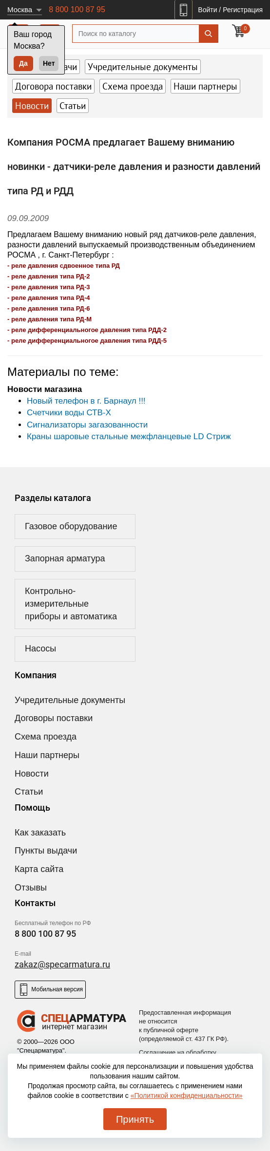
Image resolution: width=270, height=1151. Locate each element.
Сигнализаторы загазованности (87, 424)
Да (23, 63)
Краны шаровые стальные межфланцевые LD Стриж (129, 436)
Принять (135, 1119)
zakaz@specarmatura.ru (62, 964)
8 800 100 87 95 (77, 9)
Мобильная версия (50, 990)
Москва (19, 9)
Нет (49, 63)
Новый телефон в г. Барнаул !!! (86, 401)
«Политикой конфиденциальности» (187, 1095)
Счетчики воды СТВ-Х (69, 412)
